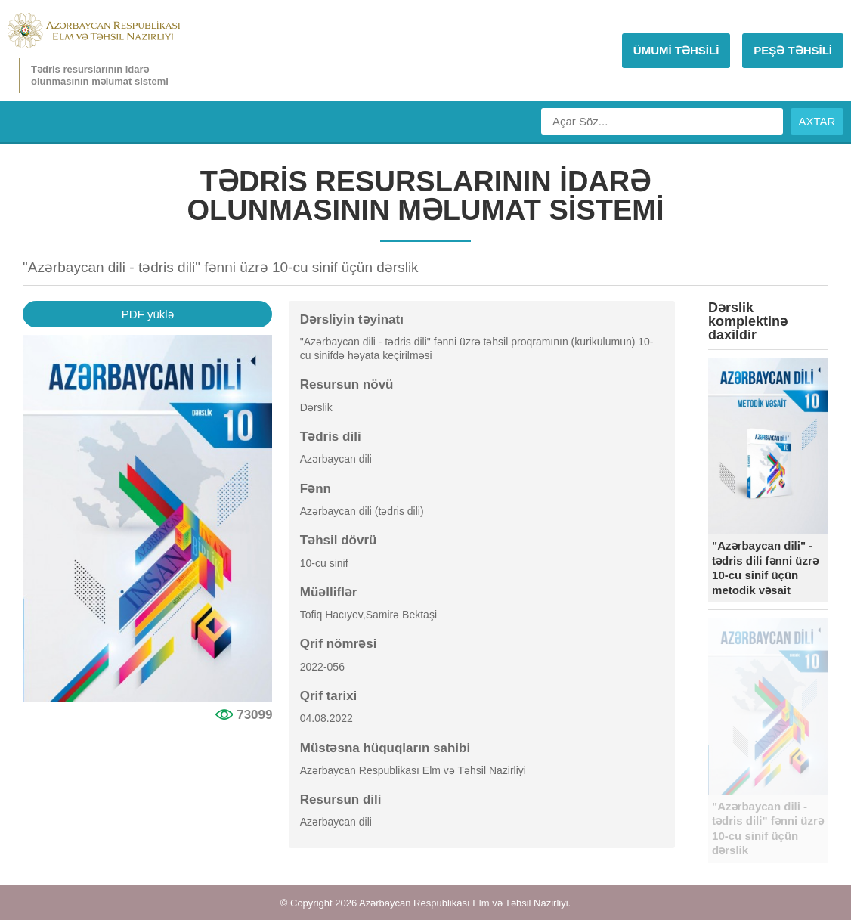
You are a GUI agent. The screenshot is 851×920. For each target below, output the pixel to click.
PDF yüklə (148, 314)
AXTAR (817, 121)
